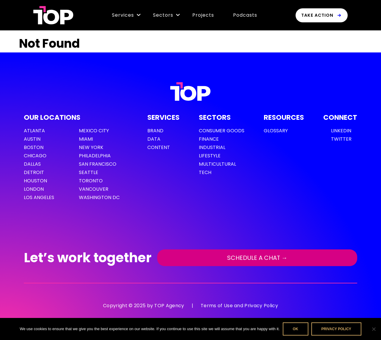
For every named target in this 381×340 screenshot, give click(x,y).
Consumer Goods (221, 130)
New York (91, 147)
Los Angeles (39, 197)
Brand (155, 130)
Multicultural (217, 164)
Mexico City (94, 130)
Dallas (32, 164)
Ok (295, 329)
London (34, 189)
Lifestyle (210, 155)
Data (153, 139)
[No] (374, 329)
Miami (86, 139)
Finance (209, 139)
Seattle (88, 172)
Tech (205, 172)
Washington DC (99, 197)
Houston (35, 180)
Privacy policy (336, 329)
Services (123, 15)
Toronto (91, 180)
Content (158, 147)
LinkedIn (341, 130)
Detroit (34, 172)
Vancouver (93, 189)
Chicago (35, 155)
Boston (33, 147)
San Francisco (97, 164)
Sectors (163, 15)
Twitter (341, 139)
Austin (32, 139)
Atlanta (34, 130)
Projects (203, 15)
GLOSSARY (276, 130)
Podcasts (245, 15)
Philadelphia (95, 155)
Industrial (212, 147)
